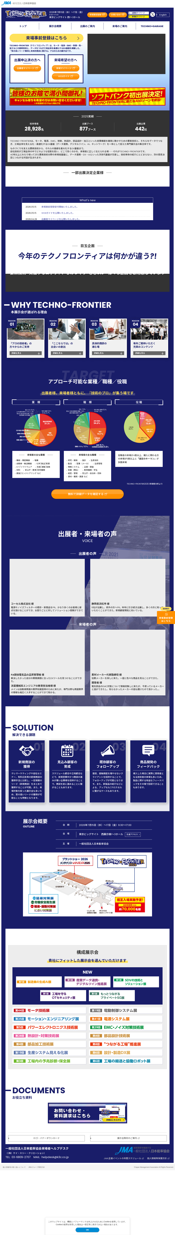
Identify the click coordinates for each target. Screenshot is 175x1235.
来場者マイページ (140, 16)
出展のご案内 (87, 26)
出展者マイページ (140, 13)
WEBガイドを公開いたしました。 (58, 252)
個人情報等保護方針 (158, 1223)
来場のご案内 (119, 26)
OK (87, 1230)
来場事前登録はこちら (46, 38)
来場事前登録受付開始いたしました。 (60, 246)
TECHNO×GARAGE (152, 26)
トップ (23, 26)
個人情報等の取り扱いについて (14, 1232)
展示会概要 (55, 26)
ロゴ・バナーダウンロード (46, 1203)
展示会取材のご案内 (128, 1203)
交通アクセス (132, 899)
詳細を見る (16, 418)
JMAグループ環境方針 (36, 1232)
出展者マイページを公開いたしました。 (61, 258)
